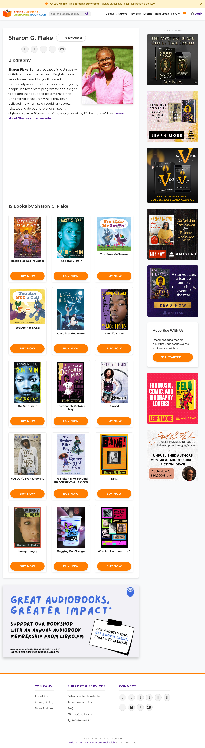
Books (110, 13)
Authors (122, 13)
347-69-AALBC (79, 720)
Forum (175, 13)
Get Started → (173, 357)
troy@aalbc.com (80, 714)
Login (196, 13)
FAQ (70, 708)
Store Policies (44, 708)
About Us (41, 696)
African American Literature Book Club (91, 742)
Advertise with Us (79, 702)
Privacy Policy (44, 702)
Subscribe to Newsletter (84, 696)
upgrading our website (86, 3)
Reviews (135, 13)
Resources (162, 13)
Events (147, 13)
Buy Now (27, 276)
